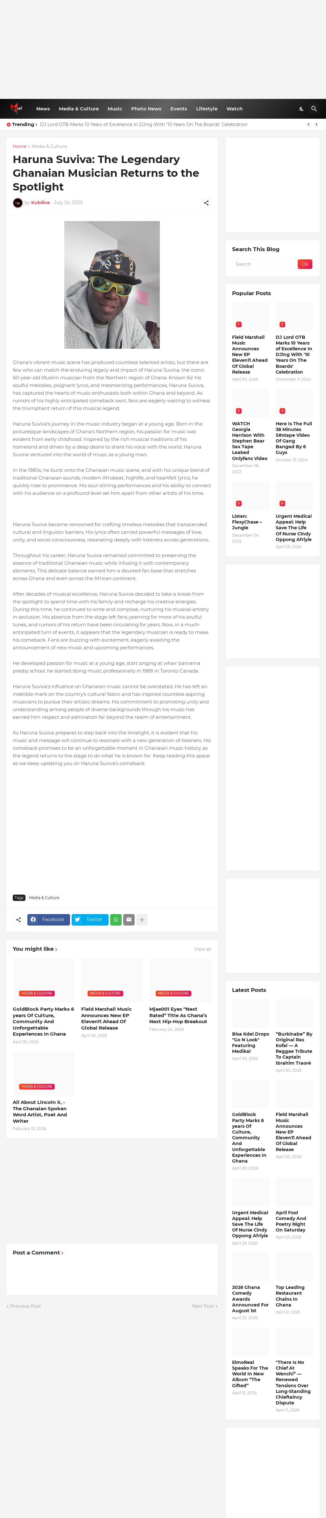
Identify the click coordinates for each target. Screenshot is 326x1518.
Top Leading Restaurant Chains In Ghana (290, 1296)
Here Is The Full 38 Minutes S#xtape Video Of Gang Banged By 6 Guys (294, 438)
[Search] (314, 108)
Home (19, 146)
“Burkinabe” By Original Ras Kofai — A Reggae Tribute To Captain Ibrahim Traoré (294, 1048)
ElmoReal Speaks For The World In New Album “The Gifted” (250, 1373)
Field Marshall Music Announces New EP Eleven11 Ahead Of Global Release (106, 1018)
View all (202, 949)
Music (115, 109)
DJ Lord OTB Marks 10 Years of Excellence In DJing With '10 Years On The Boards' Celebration (143, 124)
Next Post (203, 1306)
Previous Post (25, 1306)
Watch (234, 109)
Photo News (146, 109)
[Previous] (308, 124)
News (43, 109)
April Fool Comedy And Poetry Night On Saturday (291, 1221)
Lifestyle (206, 109)
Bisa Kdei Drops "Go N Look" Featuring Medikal (250, 1042)
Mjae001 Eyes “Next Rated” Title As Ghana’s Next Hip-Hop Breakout (178, 1015)
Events (178, 109)
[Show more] (142, 920)
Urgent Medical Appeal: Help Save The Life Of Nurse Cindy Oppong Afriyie (294, 527)
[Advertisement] (163, 49)
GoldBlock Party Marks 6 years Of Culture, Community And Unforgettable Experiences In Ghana (43, 1021)
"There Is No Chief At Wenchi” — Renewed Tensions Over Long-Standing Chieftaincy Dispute (293, 1382)
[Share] (206, 203)
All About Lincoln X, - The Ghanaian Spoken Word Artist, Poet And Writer (40, 1111)
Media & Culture (79, 109)
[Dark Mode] (301, 108)
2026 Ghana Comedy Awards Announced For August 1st (250, 1298)
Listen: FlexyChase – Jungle (247, 522)
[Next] (316, 124)
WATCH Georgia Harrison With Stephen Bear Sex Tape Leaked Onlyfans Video (249, 441)
